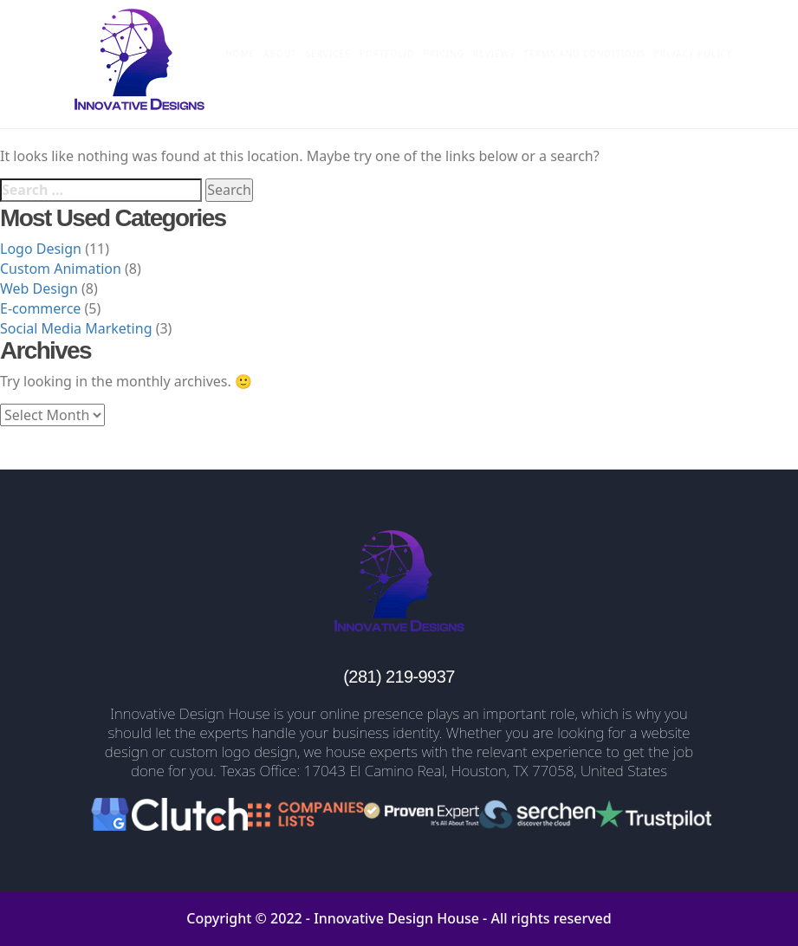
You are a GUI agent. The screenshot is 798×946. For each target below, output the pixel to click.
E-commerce (40, 308)
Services (328, 54)
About (280, 54)
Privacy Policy (693, 54)
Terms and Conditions (585, 54)
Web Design (39, 288)
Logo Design (40, 248)
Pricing (444, 54)
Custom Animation (60, 268)
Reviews (494, 54)
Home (240, 54)
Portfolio (387, 54)
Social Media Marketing (76, 328)
